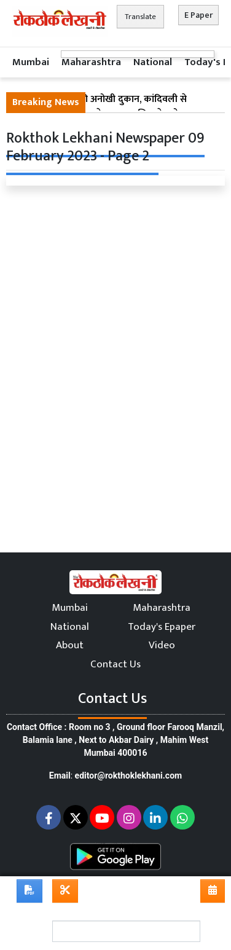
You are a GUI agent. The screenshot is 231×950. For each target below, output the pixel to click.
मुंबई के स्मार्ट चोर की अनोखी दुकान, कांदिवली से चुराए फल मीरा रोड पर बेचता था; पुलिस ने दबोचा (99, 107)
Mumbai (30, 62)
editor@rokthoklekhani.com (128, 775)
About (70, 645)
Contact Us (115, 664)
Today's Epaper (161, 626)
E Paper (198, 15)
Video (162, 645)
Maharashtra (91, 62)
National (152, 62)
